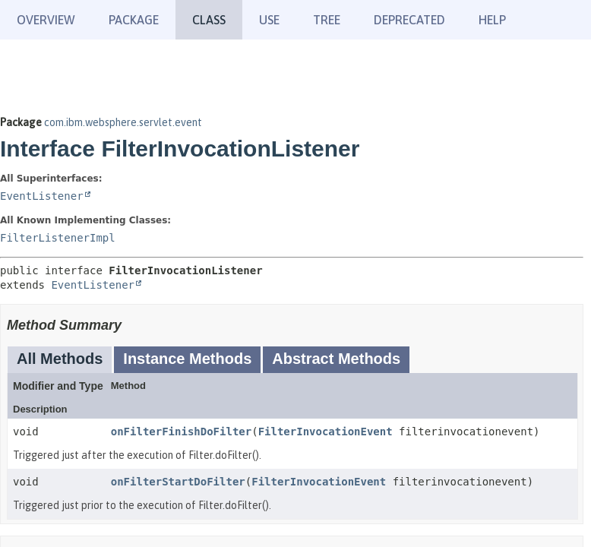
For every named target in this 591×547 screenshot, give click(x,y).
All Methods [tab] (60, 358)
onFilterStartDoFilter (178, 482)
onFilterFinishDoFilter (181, 431)
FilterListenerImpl (57, 238)
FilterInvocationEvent (325, 431)
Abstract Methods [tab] (336, 358)
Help (492, 20)
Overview (46, 20)
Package (134, 20)
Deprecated (409, 20)
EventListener (42, 196)
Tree (326, 20)
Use (269, 20)
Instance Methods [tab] (187, 358)
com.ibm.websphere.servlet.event (123, 122)
